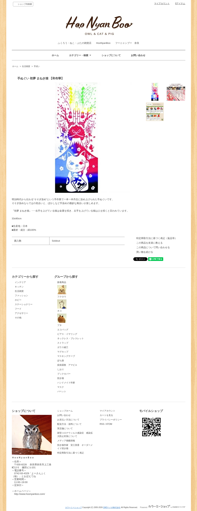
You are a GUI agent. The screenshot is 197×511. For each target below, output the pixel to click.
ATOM (109, 424)
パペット (61, 391)
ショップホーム (65, 411)
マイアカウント (162, 3)
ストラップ (62, 343)
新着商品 (61, 282)
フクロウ (61, 291)
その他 (18, 317)
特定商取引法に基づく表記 (70, 453)
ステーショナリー (23, 304)
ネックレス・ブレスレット (70, 338)
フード (18, 309)
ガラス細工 (62, 347)
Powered (162, 507)
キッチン (19, 286)
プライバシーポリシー (111, 419)
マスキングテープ (66, 356)
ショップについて (111, 55)
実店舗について (65, 428)
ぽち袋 (60, 360)
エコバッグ (62, 329)
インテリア (20, 282)
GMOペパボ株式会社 (111, 507)
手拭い (37, 66)
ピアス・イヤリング (67, 334)
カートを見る (106, 415)
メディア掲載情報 (66, 440)
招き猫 (60, 378)
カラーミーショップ (73, 507)
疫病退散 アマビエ (67, 365)
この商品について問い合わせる (153, 247)
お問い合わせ (138, 55)
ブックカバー (64, 374)
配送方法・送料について (69, 424)
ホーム (55, 55)
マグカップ (62, 351)
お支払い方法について (68, 419)
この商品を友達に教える (149, 242)
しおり (60, 369)
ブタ (61, 320)
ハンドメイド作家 (66, 382)
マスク (60, 387)
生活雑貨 (26, 66)
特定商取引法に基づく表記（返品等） (156, 238)
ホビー (18, 300)
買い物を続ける (144, 252)
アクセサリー (21, 313)
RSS (102, 424)
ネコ (61, 305)
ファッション (21, 295)
